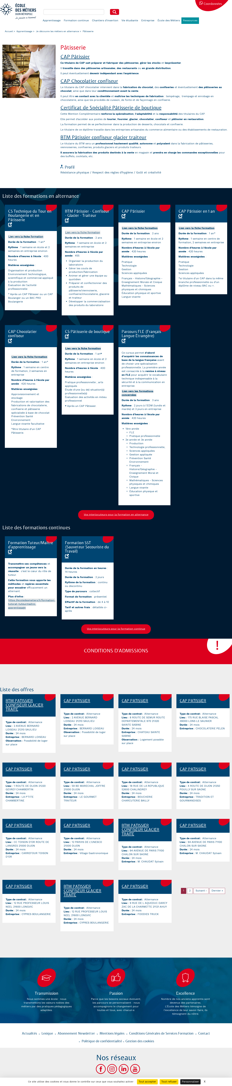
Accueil (9, 31)
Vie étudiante (129, 20)
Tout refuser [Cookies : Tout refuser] (169, 1081)
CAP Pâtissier (75, 57)
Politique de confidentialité (102, 1041)
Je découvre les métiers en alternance (57, 31)
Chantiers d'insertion (105, 20)
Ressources (190, 20)
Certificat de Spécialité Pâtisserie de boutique (110, 108)
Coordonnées (213, 4)
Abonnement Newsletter (76, 1034)
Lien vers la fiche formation (82, 232)
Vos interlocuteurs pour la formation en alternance (116, 514)
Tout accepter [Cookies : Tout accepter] (147, 1081)
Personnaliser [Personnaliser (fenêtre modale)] (190, 1081)
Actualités (29, 1034)
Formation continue (76, 20)
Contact (204, 1034)
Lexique (47, 1034)
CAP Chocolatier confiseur (89, 81)
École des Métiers (169, 20)
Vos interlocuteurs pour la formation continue (116, 629)
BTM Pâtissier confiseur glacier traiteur (103, 138)
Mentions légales (112, 1034)
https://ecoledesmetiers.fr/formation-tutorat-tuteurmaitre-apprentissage (31, 604)
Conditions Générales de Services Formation (161, 1034)
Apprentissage (52, 20)
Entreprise (147, 20)
